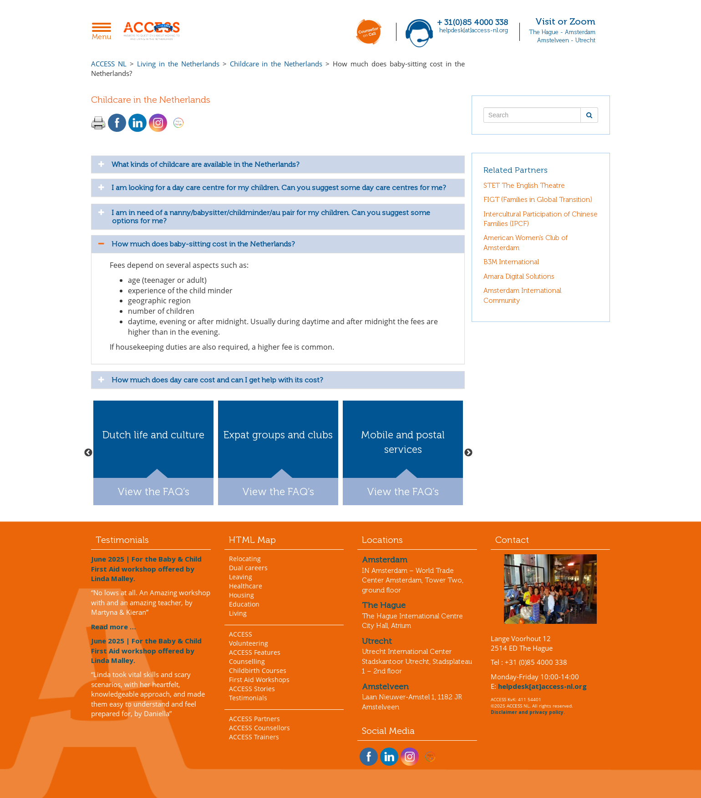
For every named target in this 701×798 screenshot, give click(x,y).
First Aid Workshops (259, 679)
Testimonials (248, 697)
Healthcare (245, 586)
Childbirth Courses (257, 670)
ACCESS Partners (254, 718)
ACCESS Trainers (254, 737)
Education (244, 604)
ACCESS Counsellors (259, 727)
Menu (104, 32)
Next (468, 452)
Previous (88, 452)
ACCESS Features (254, 652)
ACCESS (240, 634)
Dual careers (248, 567)
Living (238, 613)
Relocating (245, 558)
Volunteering (248, 643)
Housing (241, 595)
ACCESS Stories (252, 688)
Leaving (240, 576)
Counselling (247, 661)
